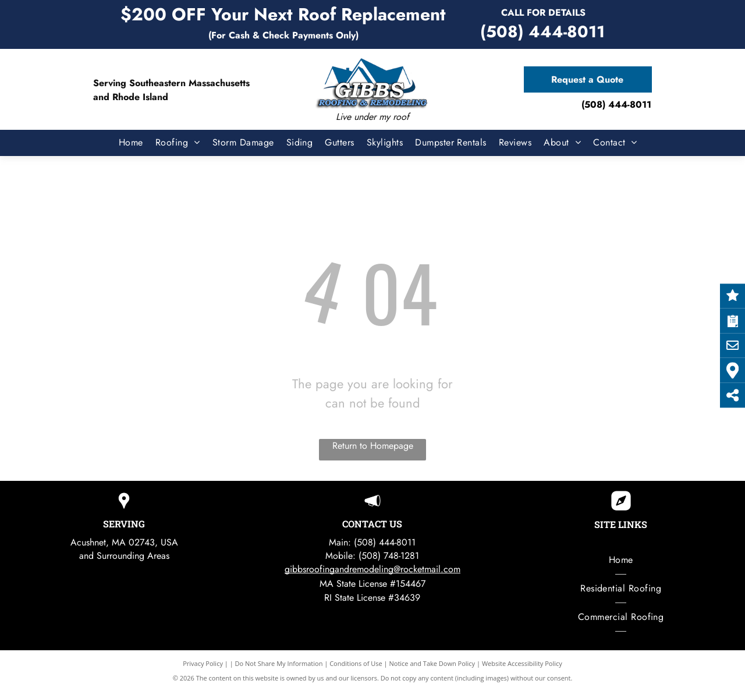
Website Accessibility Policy (522, 663)
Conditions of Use (355, 663)
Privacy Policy (203, 663)
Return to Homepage (372, 445)
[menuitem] (125, 143)
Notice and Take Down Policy (432, 663)
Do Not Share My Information (279, 663)
